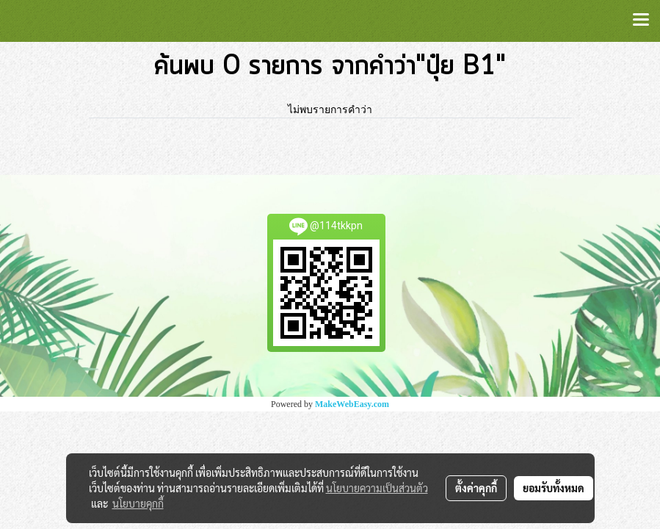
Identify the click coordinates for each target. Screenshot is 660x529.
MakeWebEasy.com (352, 404)
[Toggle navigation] (641, 20)
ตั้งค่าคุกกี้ (476, 487)
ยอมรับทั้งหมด (553, 487)
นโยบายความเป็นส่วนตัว (377, 487)
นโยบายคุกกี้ (138, 503)
